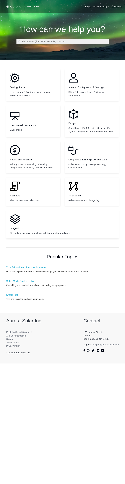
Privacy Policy (13, 346)
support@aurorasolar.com (106, 344)
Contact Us (117, 6)
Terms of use (12, 342)
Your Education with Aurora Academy (26, 267)
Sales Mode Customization (20, 281)
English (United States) (96, 6)
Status (9, 339)
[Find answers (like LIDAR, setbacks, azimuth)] (62, 41)
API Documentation (16, 335)
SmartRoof (12, 295)
